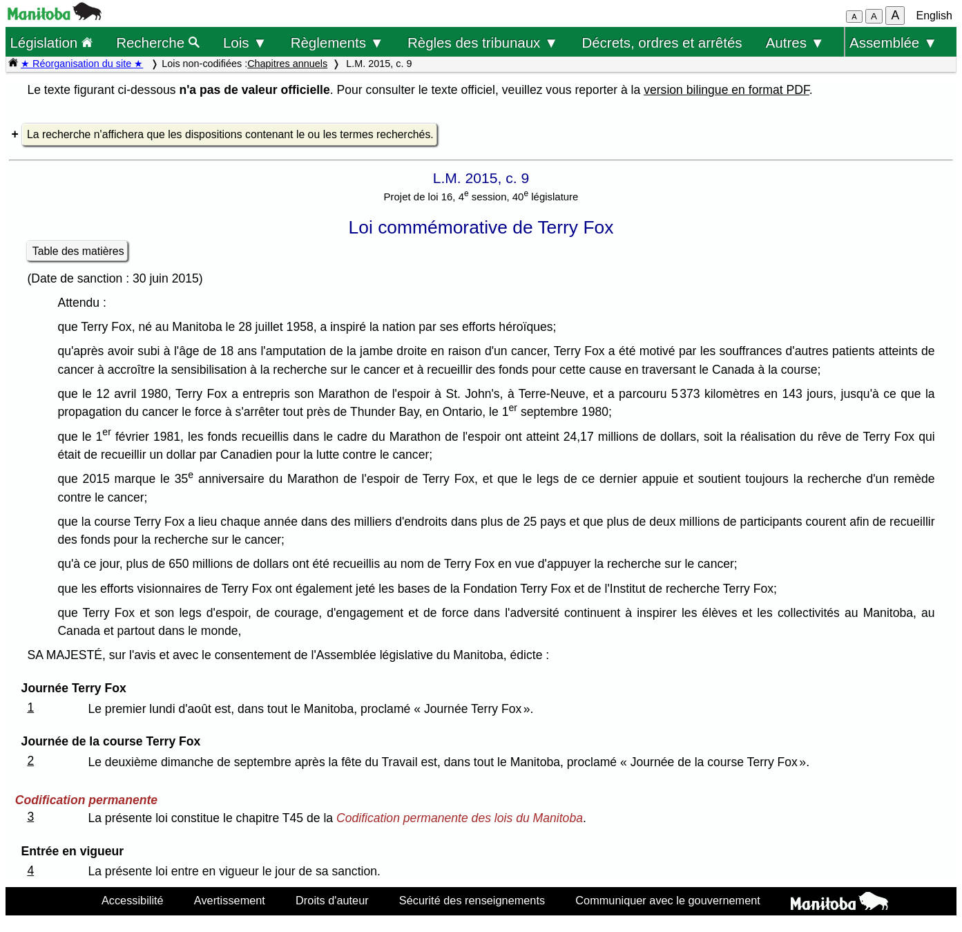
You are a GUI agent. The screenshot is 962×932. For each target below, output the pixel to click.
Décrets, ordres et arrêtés (661, 42)
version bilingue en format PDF (726, 90)
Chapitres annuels (287, 63)
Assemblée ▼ (893, 42)
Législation (51, 42)
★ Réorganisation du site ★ (82, 63)
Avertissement (229, 900)
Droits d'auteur (332, 900)
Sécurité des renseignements (472, 900)
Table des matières (78, 251)
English (934, 15)
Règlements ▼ (337, 42)
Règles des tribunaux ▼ (482, 42)
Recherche (158, 42)
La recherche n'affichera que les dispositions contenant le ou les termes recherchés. (230, 134)
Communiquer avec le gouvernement (667, 900)
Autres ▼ (795, 42)
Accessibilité (133, 900)
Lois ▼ (245, 42)
